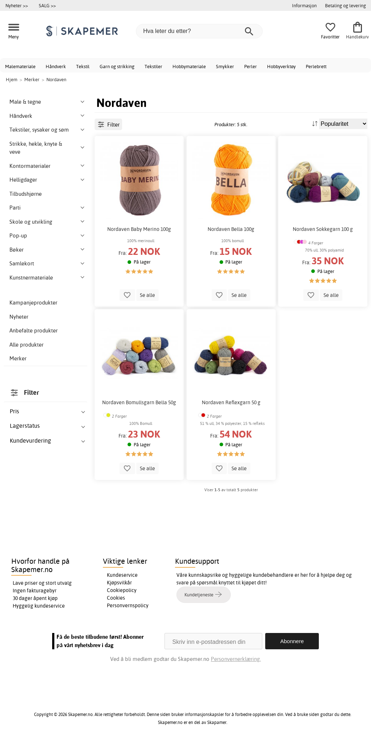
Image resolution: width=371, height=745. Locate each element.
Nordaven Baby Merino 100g (139, 229)
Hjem (11, 79)
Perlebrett (316, 66)
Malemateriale (20, 66)
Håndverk (56, 66)
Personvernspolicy (128, 605)
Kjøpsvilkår (119, 582)
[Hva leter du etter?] (199, 31)
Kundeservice (122, 575)
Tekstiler (153, 66)
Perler (250, 66)
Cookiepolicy (122, 590)
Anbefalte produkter (33, 330)
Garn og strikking (117, 66)
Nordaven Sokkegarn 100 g (323, 229)
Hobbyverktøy (281, 66)
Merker (17, 358)
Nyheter (18, 316)
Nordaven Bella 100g (231, 229)
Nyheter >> (16, 5)
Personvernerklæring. (236, 658)
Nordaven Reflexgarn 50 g (231, 402)
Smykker (225, 66)
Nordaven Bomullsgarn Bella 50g (139, 402)
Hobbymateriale (189, 66)
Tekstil (82, 66)
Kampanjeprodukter (33, 302)
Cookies (116, 598)
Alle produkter (26, 344)
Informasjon (304, 5)
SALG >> (47, 5)
